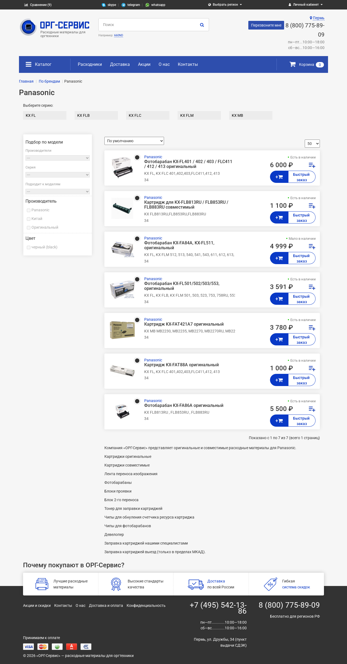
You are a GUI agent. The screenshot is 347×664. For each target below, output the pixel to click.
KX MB (237, 115)
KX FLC (135, 115)
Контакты (188, 64)
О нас (164, 64)
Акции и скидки (37, 605)
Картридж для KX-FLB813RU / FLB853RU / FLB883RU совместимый (186, 205)
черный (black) (44, 247)
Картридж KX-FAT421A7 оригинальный (184, 324)
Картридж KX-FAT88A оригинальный (181, 364)
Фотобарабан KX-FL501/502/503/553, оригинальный (182, 286)
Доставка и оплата (106, 605)
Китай (36, 218)
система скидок (296, 587)
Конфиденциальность (146, 605)
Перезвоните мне (266, 25)
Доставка (120, 64)
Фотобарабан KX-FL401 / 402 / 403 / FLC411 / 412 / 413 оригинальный (188, 164)
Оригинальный (44, 227)
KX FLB (83, 115)
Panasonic (40, 210)
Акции (144, 64)
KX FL (31, 115)
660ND (118, 35)
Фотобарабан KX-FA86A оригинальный (183, 405)
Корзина (307, 64)
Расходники (90, 64)
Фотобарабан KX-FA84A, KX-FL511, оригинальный (179, 245)
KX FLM (187, 115)
